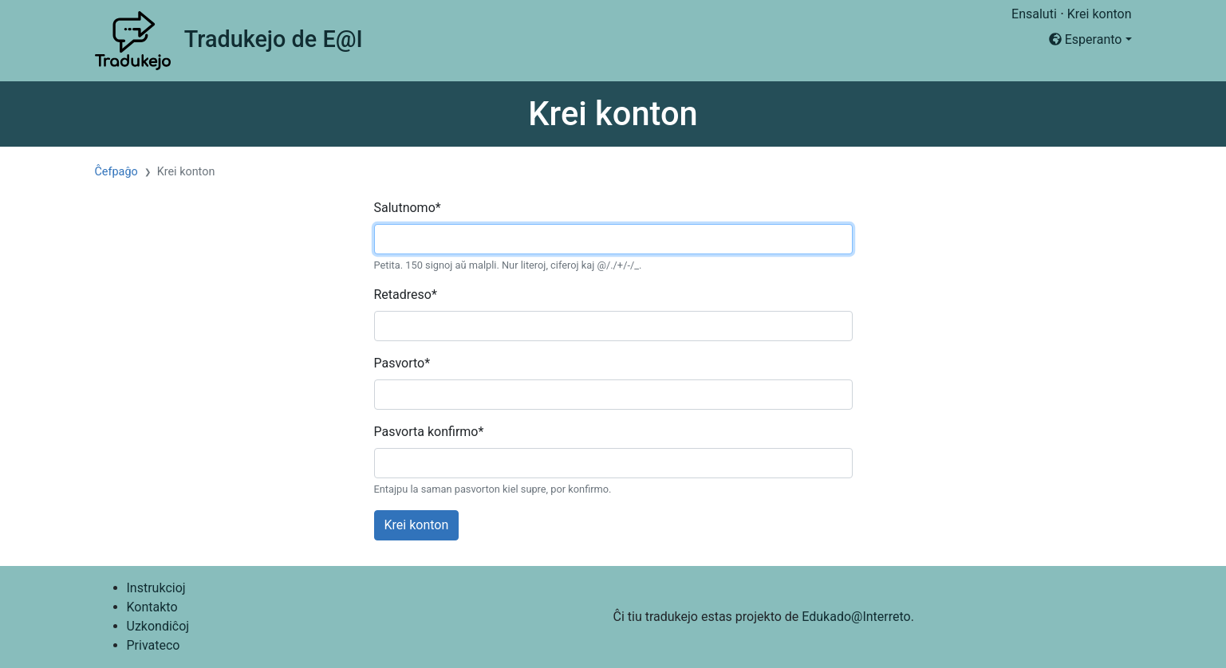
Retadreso (405, 294)
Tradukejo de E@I (273, 39)
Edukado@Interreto (856, 616)
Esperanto (1085, 39)
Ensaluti (1034, 14)
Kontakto (152, 607)
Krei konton (1099, 14)
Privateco (153, 645)
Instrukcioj (156, 587)
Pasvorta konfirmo (429, 431)
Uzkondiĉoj (158, 626)
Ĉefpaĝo (116, 172)
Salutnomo (407, 207)
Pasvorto (402, 363)
